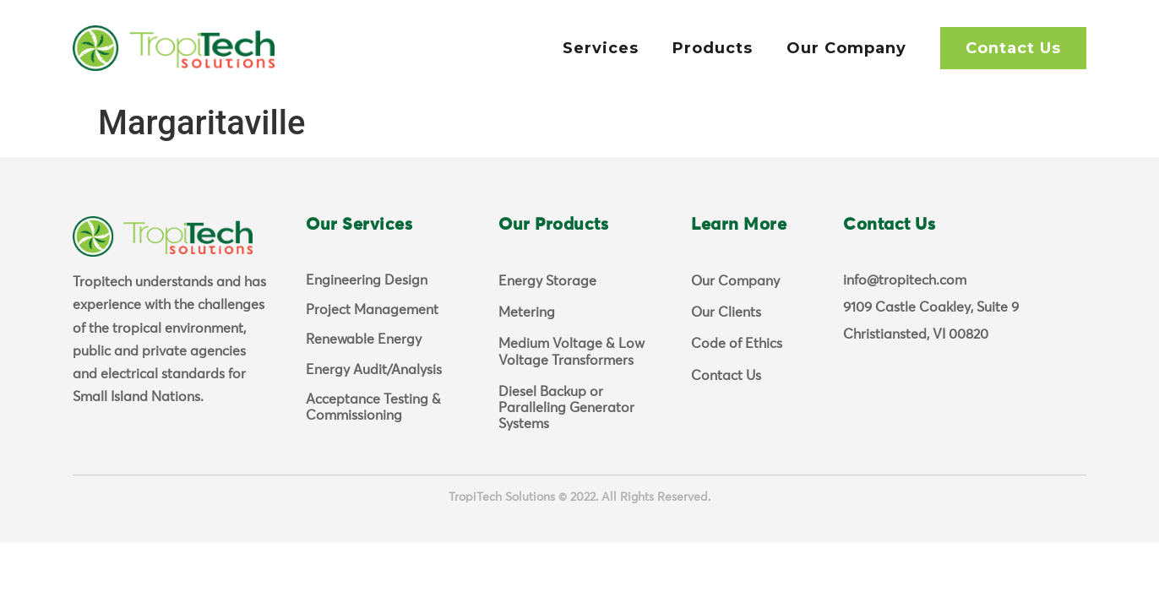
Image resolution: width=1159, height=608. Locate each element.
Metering (526, 312)
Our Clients (726, 312)
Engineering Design (366, 280)
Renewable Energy (364, 339)
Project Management (372, 310)
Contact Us (1013, 48)
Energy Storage (547, 281)
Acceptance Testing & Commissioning (373, 407)
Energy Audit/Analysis (374, 370)
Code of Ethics (736, 343)
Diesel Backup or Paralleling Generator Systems (566, 408)
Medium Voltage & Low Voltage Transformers (571, 351)
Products (712, 48)
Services (601, 48)
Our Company (846, 48)
